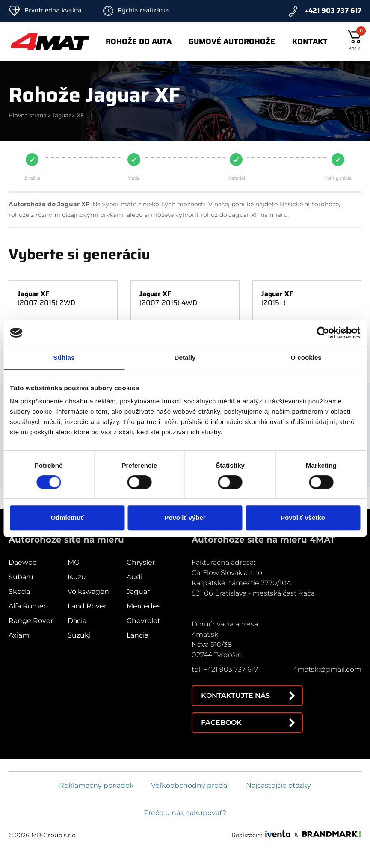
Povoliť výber (184, 517)
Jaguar (62, 115)
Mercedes (143, 606)
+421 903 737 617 (333, 10)
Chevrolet (143, 621)
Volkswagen (88, 591)
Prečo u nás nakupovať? (185, 813)
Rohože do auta (139, 41)
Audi (134, 577)
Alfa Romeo (28, 606)
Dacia (77, 621)
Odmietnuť (66, 517)
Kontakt (310, 41)
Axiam (19, 635)
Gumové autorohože (232, 41)
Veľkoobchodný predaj (190, 785)
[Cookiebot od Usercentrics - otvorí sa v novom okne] (322, 332)
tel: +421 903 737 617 (225, 669)
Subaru (21, 577)
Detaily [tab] (185, 357)
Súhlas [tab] (64, 357)
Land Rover (87, 606)
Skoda (19, 591)
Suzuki (79, 635)
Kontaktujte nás (235, 695)
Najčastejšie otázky (278, 785)
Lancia (137, 635)
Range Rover (31, 621)
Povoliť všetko (303, 517)
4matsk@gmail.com (327, 669)
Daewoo (23, 562)
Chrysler (141, 562)
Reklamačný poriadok (96, 785)
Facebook (221, 722)
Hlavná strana (28, 115)
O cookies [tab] (306, 357)
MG (73, 562)
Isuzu (77, 577)
